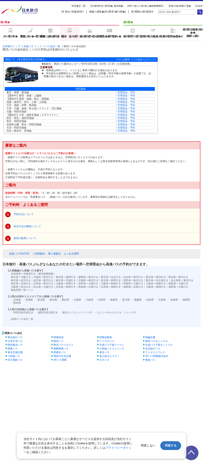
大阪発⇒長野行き (66, 283)
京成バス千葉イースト (111, 344)
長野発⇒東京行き (133, 280)
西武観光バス (15, 344)
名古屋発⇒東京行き (182, 280)
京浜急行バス (152, 348)
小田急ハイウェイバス (111, 348)
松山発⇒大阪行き (43, 286)
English (199, 6)
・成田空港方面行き (46, 312)
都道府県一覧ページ (22, 290)
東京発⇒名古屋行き (157, 280)
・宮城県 (28, 299)
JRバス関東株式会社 (156, 356)
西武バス (59, 341)
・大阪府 (88, 299)
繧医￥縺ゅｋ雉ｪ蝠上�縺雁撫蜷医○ (145, 6)
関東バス (13, 348)
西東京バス (60, 352)
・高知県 (149, 299)
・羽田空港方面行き (22, 312)
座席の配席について (25, 238)
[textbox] (177, 12)
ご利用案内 (39, 253)
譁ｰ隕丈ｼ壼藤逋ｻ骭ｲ (72, 11)
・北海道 (16, 299)
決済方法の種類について (27, 226)
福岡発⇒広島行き (133, 286)
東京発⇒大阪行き (21, 277)
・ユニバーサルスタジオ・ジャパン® (115, 312)
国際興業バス (61, 348)
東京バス (104, 352)
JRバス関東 (60, 359)
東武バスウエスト (64, 344)
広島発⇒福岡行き (111, 286)
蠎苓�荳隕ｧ (79, 6)
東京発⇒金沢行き (21, 280)
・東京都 (52, 299)
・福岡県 (185, 299)
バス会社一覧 (52, 46)
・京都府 (76, 299)
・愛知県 (64, 299)
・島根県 (173, 299)
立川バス (104, 359)
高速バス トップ (33, 46)
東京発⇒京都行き (66, 280)
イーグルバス (106, 341)
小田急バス (14, 356)
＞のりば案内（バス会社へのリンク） (136, 59)
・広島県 (161, 299)
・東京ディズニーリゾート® (76, 312)
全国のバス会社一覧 (22, 319)
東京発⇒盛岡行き (66, 277)
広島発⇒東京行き (43, 283)
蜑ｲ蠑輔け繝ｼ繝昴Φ (142, 11)
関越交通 (150, 337)
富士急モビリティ (109, 356)
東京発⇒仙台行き (111, 277)
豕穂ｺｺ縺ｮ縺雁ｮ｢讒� (180, 6)
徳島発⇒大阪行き (178, 283)
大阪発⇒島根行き (111, 283)
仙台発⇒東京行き (133, 277)
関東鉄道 (59, 337)
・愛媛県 (137, 299)
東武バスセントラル (156, 341)
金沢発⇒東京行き (43, 280)
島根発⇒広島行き (88, 286)
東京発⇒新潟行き (156, 277)
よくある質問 (71, 253)
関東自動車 (105, 337)
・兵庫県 (100, 299)
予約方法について (24, 214)
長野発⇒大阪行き (88, 283)
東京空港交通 (15, 352)
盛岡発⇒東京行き (88, 277)
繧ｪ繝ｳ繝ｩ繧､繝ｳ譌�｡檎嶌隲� (106, 6)
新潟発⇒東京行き (178, 277)
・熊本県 (16, 302)
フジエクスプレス (155, 352)
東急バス (150, 359)
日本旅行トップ (11, 46)
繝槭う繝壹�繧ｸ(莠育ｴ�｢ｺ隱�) (107, 11)
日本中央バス (15, 341)
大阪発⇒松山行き (21, 286)
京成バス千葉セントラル (159, 344)
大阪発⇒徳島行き (156, 283)
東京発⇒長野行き (111, 280)
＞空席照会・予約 (125, 92)
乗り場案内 (54, 253)
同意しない (148, 445)
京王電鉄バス (15, 359)
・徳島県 (113, 299)
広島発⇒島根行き (66, 286)
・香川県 (125, 299)
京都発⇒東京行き (88, 280)
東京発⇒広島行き (21, 283)
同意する (171, 445)
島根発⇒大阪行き (133, 283)
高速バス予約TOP (19, 253)
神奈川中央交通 (62, 356)
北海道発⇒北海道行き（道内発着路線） (33, 273)
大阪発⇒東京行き (43, 277)
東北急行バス (15, 337)
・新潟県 (40, 299)
